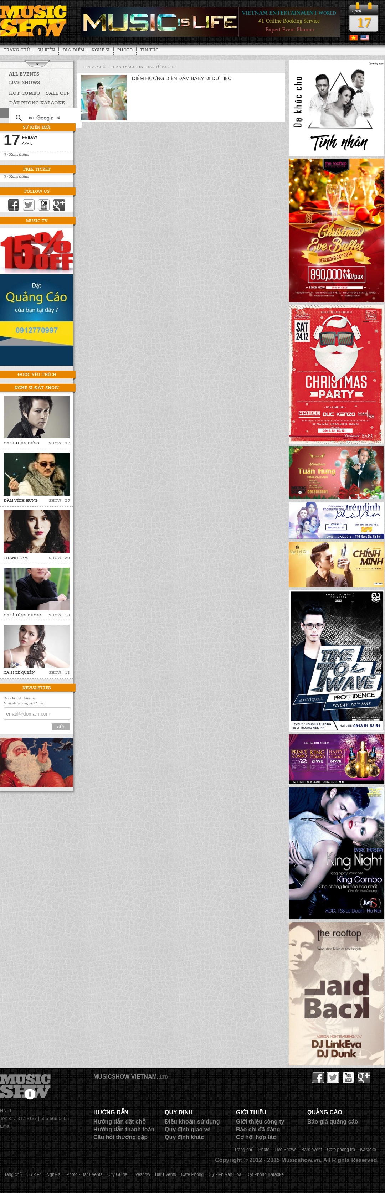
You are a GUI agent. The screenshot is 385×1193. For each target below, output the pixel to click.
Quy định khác (184, 1137)
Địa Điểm (73, 49)
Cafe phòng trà (341, 1149)
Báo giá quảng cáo (332, 1122)
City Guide (117, 1174)
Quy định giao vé (187, 1129)
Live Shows (24, 82)
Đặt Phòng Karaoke (265, 1174)
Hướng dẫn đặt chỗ (119, 1122)
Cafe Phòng (192, 1174)
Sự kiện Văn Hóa (225, 1174)
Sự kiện (46, 49)
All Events (24, 73)
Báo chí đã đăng (258, 1129)
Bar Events (165, 1174)
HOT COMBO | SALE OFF (39, 92)
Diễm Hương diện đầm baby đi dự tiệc (181, 78)
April (27, 143)
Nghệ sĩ (101, 49)
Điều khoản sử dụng (192, 1122)
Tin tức (149, 49)
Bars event (312, 1149)
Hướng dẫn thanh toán (123, 1129)
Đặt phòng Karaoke (37, 102)
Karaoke (368, 1149)
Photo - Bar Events (84, 1174)
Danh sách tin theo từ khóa (143, 66)
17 (364, 22)
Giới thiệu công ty (260, 1122)
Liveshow (141, 1174)
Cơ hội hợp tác (256, 1137)
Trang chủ (17, 49)
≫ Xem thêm (16, 154)
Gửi (61, 727)
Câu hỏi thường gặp (120, 1137)
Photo (125, 49)
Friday (30, 137)
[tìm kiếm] (44, 118)
